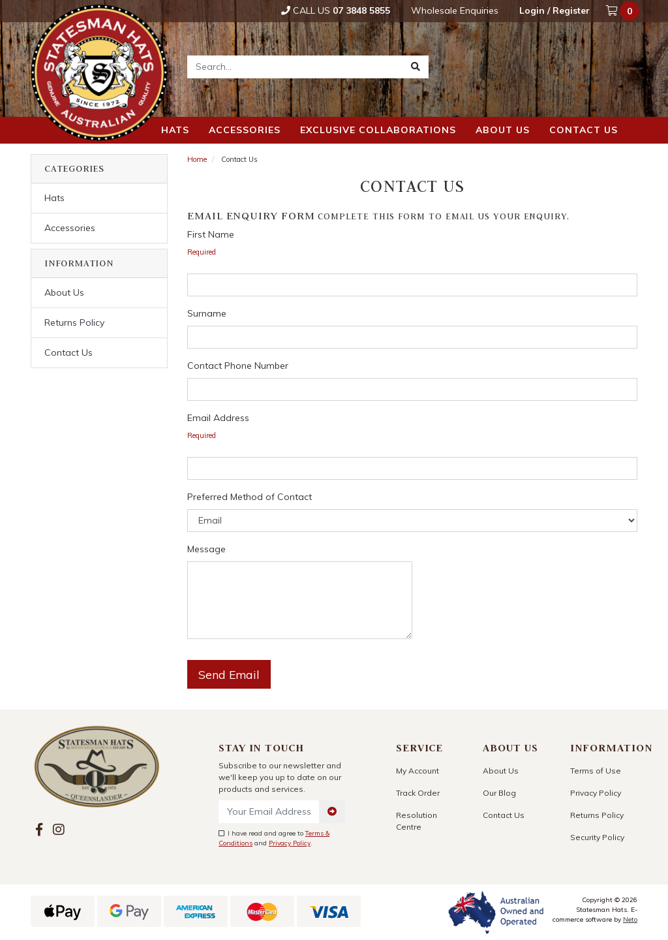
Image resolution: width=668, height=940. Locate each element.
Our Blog (499, 793)
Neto (630, 919)
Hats (175, 130)
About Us (64, 292)
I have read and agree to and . (274, 838)
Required (201, 252)
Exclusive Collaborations (378, 130)
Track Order (418, 793)
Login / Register (554, 10)
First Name (210, 234)
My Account (417, 771)
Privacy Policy (290, 843)
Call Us (335, 10)
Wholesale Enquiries (454, 10)
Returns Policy (74, 322)
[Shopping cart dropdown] (623, 11)
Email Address (218, 418)
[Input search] (295, 66)
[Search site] (415, 66)
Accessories (245, 130)
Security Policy (597, 837)
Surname (206, 313)
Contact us (583, 130)
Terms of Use (595, 771)
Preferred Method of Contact (249, 497)
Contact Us (68, 352)
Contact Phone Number (237, 365)
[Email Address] (269, 811)
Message (206, 549)
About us (503, 130)
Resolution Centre (416, 821)
